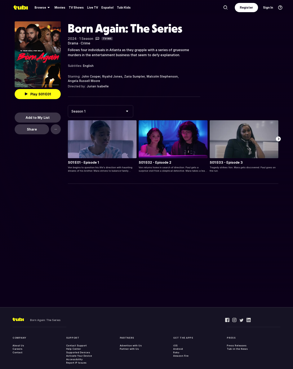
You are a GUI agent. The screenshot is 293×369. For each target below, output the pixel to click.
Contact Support (76, 345)
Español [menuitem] (107, 7)
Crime (85, 43)
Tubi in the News (237, 348)
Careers (18, 348)
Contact (18, 352)
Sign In (268, 7)
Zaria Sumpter (134, 76)
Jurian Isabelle (98, 86)
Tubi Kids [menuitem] (124, 7)
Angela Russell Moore (84, 81)
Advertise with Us (131, 345)
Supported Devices (78, 352)
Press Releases (237, 345)
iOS (175, 345)
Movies (59, 7)
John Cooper (90, 76)
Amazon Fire (181, 355)
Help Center (73, 348)
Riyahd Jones (112, 76)
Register (246, 7)
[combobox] (100, 111)
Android (178, 348)
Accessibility (74, 359)
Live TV (92, 7)
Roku (176, 352)
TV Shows (76, 7)
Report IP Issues (76, 362)
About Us (18, 345)
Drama (73, 43)
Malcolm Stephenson (162, 76)
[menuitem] (43, 7)
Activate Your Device (79, 355)
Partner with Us (129, 348)
